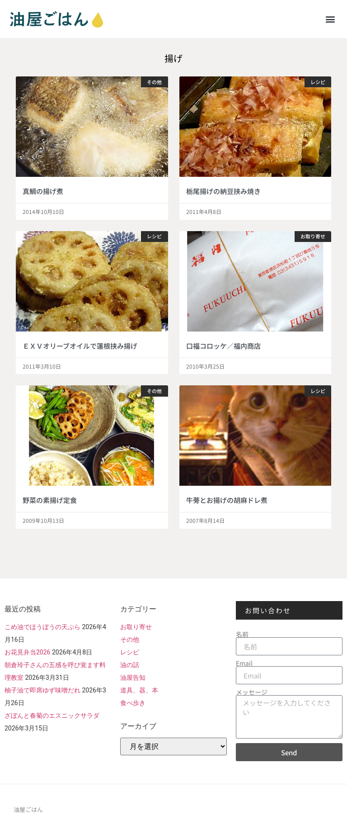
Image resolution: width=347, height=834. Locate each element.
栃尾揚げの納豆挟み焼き (223, 191)
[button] (330, 18)
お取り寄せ (136, 626)
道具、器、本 (139, 690)
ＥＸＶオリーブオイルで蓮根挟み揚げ (80, 346)
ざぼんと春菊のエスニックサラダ (52, 715)
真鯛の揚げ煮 (43, 191)
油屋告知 (132, 677)
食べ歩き (132, 702)
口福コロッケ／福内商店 (223, 346)
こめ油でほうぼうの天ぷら (42, 626)
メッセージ (251, 692)
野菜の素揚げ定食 (50, 500)
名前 (242, 634)
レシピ (129, 652)
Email (244, 663)
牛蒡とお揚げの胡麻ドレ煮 (226, 500)
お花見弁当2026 (27, 652)
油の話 (129, 664)
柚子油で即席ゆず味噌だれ (42, 690)
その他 (129, 639)
